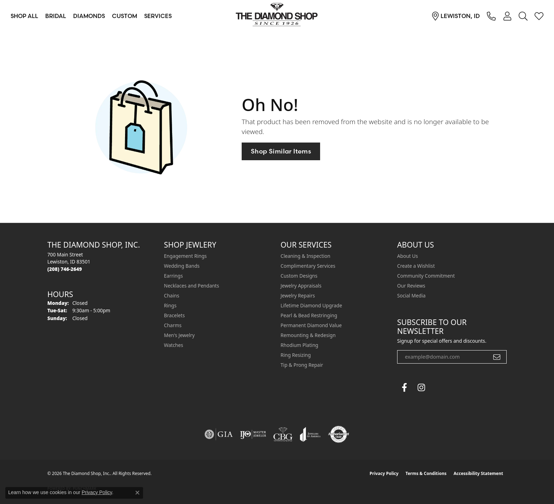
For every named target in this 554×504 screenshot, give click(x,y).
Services (158, 15)
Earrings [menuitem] (173, 275)
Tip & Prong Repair (302, 364)
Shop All (24, 15)
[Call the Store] (64, 269)
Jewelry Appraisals (301, 285)
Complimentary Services (308, 265)
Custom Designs (299, 275)
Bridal (55, 15)
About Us (407, 256)
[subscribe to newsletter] (496, 357)
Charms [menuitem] (173, 325)
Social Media (411, 295)
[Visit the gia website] (219, 434)
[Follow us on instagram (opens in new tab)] (421, 388)
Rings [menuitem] (170, 305)
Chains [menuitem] (171, 295)
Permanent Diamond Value (311, 325)
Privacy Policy (384, 473)
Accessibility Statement (478, 473)
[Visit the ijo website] (253, 434)
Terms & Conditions (426, 473)
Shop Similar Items (281, 151)
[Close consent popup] (137, 493)
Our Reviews (411, 285)
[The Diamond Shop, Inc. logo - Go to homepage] (277, 15)
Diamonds (89, 15)
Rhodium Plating (299, 345)
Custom (124, 15)
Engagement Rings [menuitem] (185, 256)
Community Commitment (426, 275)
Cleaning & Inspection (305, 256)
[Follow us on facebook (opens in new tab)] (404, 388)
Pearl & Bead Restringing (309, 315)
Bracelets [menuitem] (174, 315)
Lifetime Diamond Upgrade (311, 305)
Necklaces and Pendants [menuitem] (191, 285)
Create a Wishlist (416, 265)
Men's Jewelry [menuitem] (179, 335)
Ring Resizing (296, 355)
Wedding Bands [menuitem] (182, 265)
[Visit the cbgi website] (283, 434)
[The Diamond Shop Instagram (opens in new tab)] (438, 388)
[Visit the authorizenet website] (339, 434)
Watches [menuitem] (173, 345)
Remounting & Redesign (308, 335)
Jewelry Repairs (298, 295)
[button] (507, 16)
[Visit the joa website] (310, 434)
